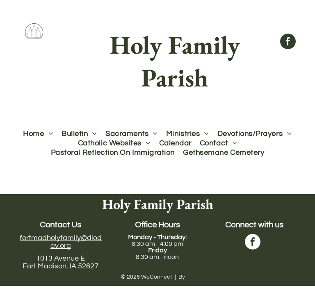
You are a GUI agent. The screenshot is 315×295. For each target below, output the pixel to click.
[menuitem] (38, 133)
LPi (190, 277)
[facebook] (288, 42)
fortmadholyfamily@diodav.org (61, 242)
